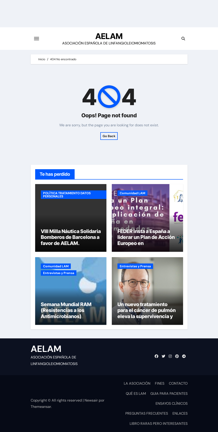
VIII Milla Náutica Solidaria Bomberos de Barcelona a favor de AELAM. (71, 237)
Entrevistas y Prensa (58, 273)
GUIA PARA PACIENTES (169, 393)
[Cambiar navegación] (36, 38)
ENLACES (180, 413)
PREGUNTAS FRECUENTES (146, 413)
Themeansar (41, 406)
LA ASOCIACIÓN (137, 383)
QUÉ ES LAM (136, 393)
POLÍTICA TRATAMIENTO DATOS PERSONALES (67, 194)
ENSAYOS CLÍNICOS (172, 403)
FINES (159, 383)
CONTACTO (178, 383)
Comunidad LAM (132, 193)
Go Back (109, 136)
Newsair (91, 400)
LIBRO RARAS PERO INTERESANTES (159, 423)
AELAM (109, 36)
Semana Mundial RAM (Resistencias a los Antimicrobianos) (66, 310)
